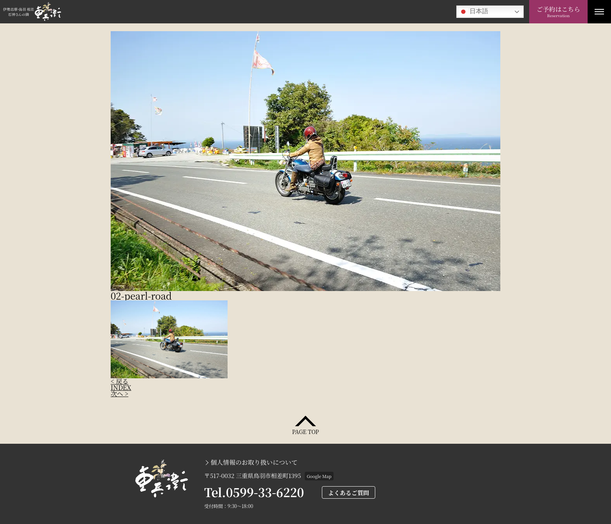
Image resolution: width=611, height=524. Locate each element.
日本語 (473, 11)
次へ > (119, 393)
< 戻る (119, 381)
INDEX (121, 387)
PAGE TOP (305, 431)
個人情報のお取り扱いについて (254, 462)
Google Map (319, 476)
